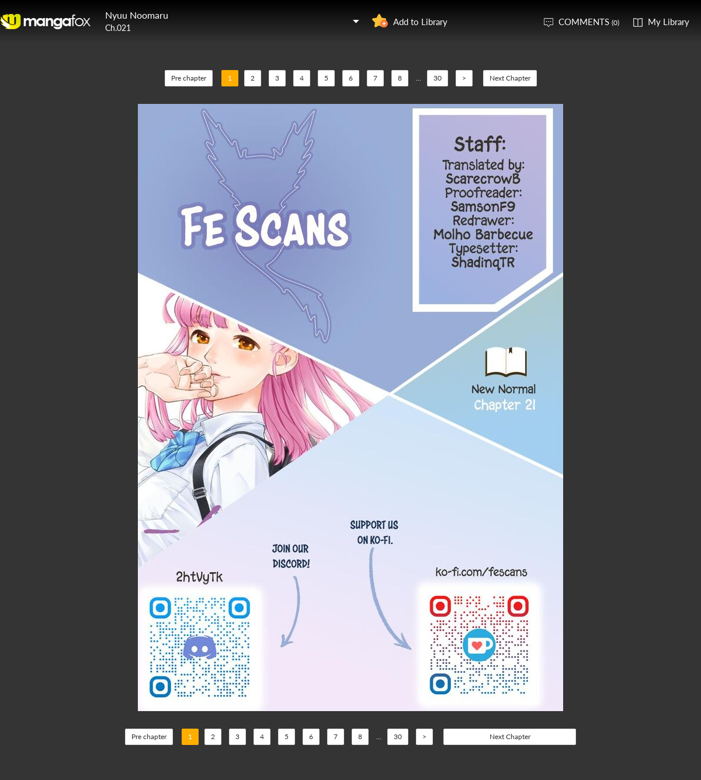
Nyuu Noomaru (136, 14)
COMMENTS (588, 21)
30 (437, 78)
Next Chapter (510, 78)
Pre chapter (188, 78)
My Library (668, 21)
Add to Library (420, 21)
